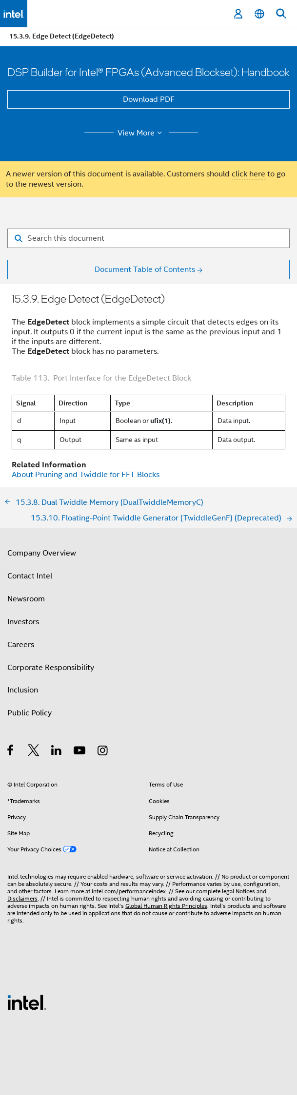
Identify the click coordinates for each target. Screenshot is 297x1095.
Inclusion (22, 690)
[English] (259, 13)
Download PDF (149, 99)
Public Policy (29, 713)
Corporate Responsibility (50, 667)
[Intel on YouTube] (80, 752)
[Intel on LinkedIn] (56, 752)
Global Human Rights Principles (166, 905)
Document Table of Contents (145, 269)
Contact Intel (29, 576)
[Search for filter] (148, 238)
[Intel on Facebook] (11, 752)
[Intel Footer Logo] (26, 1002)
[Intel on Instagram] (103, 752)
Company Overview (41, 553)
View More (141, 133)
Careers (20, 645)
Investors (23, 622)
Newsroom (26, 599)
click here (248, 174)
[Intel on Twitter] (33, 752)
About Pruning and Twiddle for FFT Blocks (85, 475)
